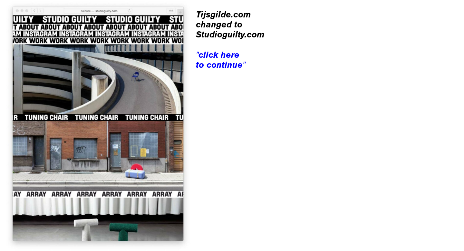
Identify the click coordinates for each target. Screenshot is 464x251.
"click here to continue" (220, 60)
